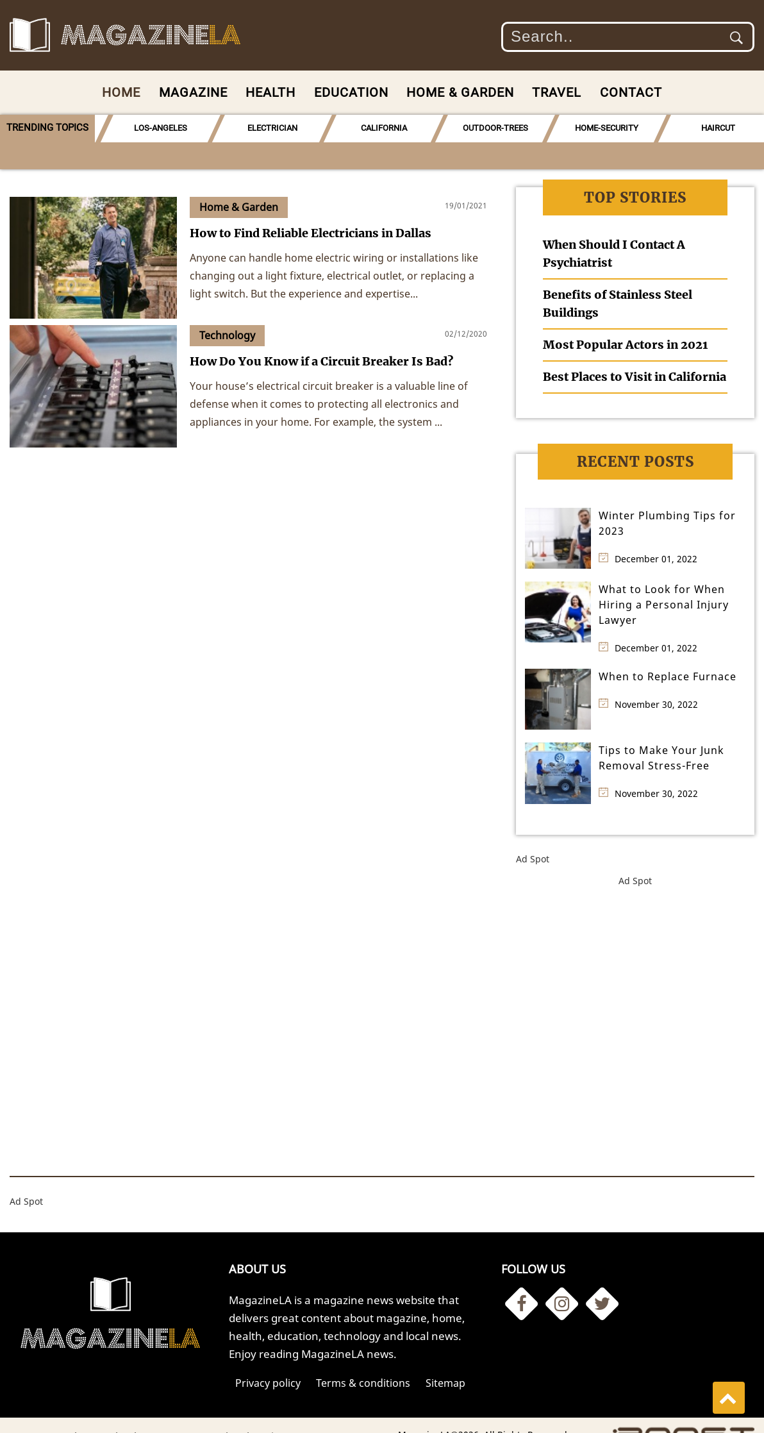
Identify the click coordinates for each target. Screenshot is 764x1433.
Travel (556, 92)
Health (270, 92)
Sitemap (445, 1355)
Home (121, 92)
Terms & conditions (363, 1355)
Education (351, 92)
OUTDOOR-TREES (488, 128)
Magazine (193, 92)
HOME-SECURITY (599, 128)
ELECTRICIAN (267, 128)
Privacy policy (268, 1355)
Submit (736, 37)
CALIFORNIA (377, 128)
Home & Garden (460, 92)
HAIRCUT (710, 128)
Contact (631, 92)
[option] (155, 128)
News (176, 1409)
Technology (126, 1409)
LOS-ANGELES (155, 128)
